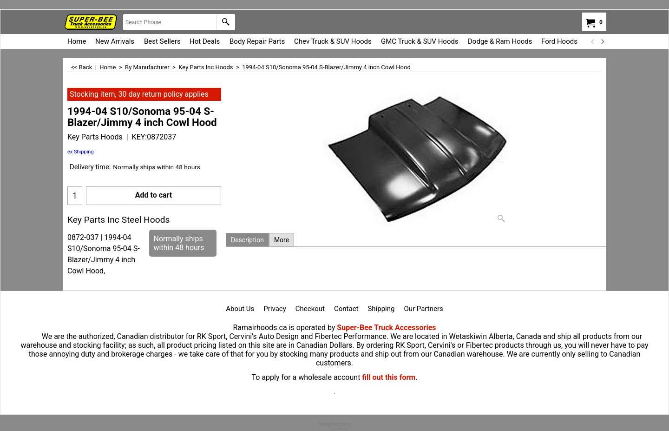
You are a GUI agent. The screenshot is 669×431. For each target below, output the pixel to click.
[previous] (593, 41)
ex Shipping (80, 152)
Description (247, 240)
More (281, 240)
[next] (602, 41)
